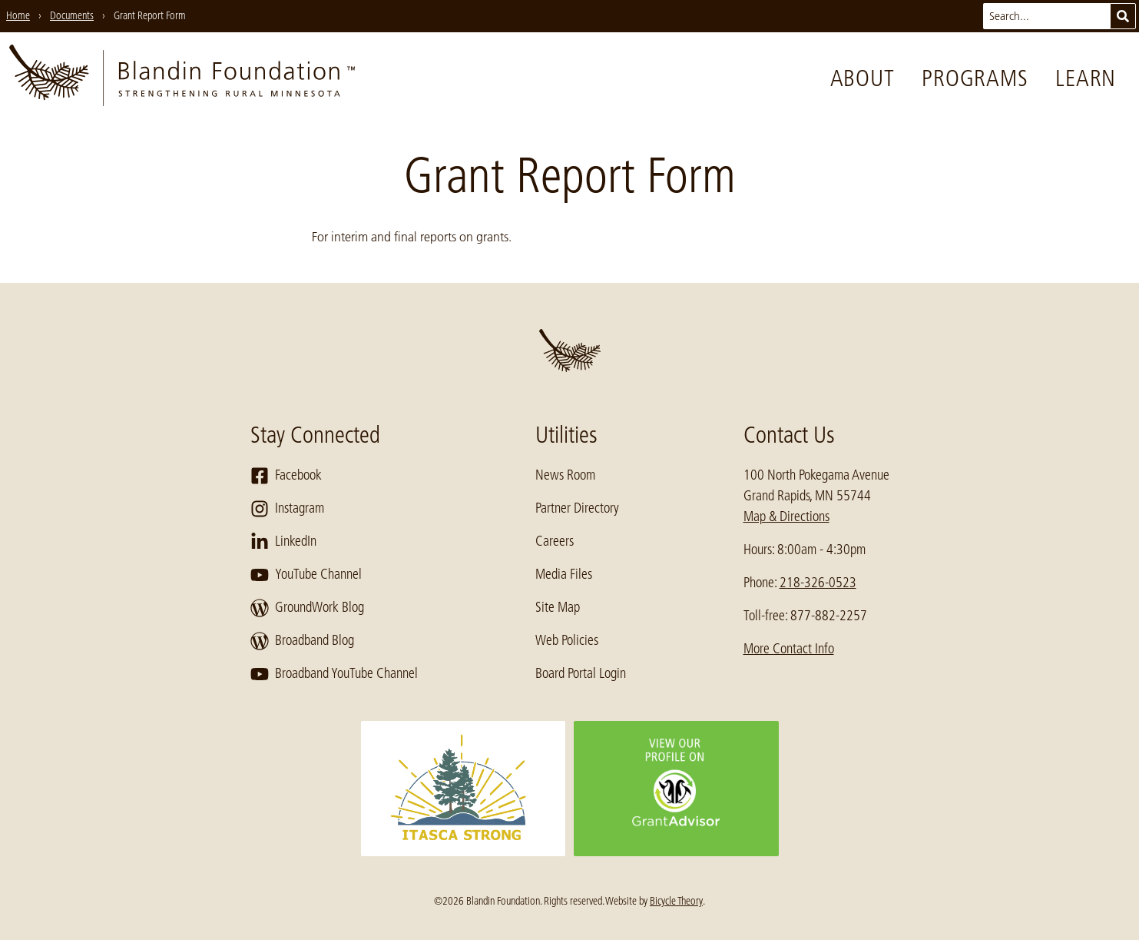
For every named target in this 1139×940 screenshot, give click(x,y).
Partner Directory (577, 508)
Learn (1085, 78)
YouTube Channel (306, 575)
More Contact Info (788, 648)
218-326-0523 (818, 582)
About (862, 78)
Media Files (563, 574)
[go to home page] (182, 78)
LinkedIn (283, 542)
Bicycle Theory (676, 901)
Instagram (287, 509)
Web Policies (566, 640)
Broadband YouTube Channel (334, 674)
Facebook (286, 476)
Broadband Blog (302, 641)
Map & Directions (786, 516)
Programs (975, 78)
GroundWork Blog (307, 608)
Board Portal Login (580, 673)
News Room (565, 475)
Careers (554, 541)
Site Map (557, 607)
